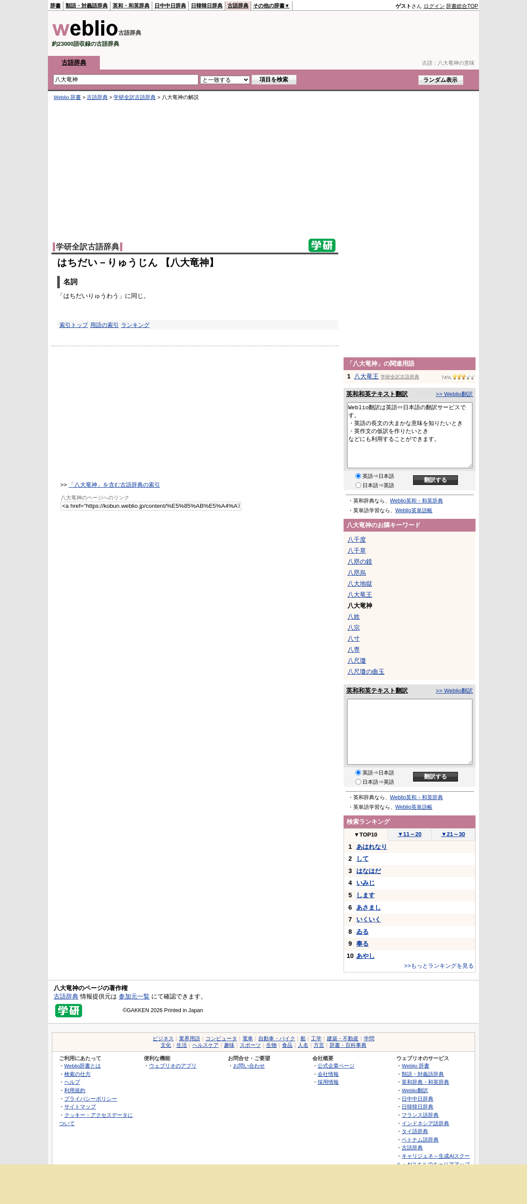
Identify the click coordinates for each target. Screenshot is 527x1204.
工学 (316, 1038)
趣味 (229, 1045)
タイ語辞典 (415, 1131)
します (365, 895)
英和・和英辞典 (131, 5)
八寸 (354, 638)
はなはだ (368, 870)
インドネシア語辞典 (425, 1123)
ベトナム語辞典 (420, 1139)
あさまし (368, 907)
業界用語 (189, 1038)
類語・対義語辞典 (87, 5)
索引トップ (73, 325)
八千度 (357, 539)
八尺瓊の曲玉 (366, 671)
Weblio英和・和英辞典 (416, 501)
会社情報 (328, 1074)
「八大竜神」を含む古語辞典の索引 (114, 484)
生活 (181, 1045)
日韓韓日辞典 (207, 5)
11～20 (410, 834)
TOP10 (365, 834)
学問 (369, 1038)
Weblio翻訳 (415, 1090)
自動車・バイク (276, 1038)
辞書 (55, 5)
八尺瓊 (357, 660)
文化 (166, 1045)
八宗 (354, 627)
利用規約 (74, 1090)
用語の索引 (104, 325)
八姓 (354, 616)
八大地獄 (360, 583)
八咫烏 (357, 572)
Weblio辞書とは (82, 1065)
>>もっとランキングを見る (439, 965)
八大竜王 (366, 376)
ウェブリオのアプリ (173, 1065)
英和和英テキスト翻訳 (377, 393)
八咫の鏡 (360, 561)
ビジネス (163, 1038)
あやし (365, 955)
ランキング (135, 325)
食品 (287, 1045)
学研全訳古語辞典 (134, 97)
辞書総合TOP (462, 6)
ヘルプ (72, 1082)
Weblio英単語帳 (413, 510)
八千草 (357, 550)
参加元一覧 (134, 996)
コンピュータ (221, 1038)
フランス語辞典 (420, 1115)
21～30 (453, 834)
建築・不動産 (343, 1038)
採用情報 (328, 1082)
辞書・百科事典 (347, 1045)
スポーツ (250, 1045)
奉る (362, 943)
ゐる (362, 931)
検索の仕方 (77, 1074)
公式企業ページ (336, 1065)
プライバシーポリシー (90, 1098)
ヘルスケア (205, 1045)
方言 (319, 1045)
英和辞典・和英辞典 (425, 1082)
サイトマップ (80, 1106)
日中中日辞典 (170, 5)
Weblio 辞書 (67, 97)
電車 (247, 1038)
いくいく (368, 919)
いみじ (365, 882)
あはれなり (371, 846)
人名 (303, 1045)
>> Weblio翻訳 (454, 394)
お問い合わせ (249, 1065)
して (362, 858)
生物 (271, 1045)
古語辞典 (238, 5)
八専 (354, 649)
